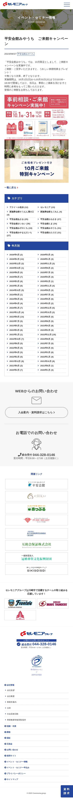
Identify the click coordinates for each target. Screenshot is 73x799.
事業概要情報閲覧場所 (15, 720)
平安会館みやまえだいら (19, 234)
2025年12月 (15, 263)
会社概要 (10, 696)
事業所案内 (11, 702)
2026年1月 (45, 259)
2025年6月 (14, 277)
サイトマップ (11, 779)
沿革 (8, 708)
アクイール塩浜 (19, 207)
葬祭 (7, 732)
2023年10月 (46, 312)
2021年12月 (15, 361)
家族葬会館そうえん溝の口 (20, 213)
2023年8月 (45, 317)
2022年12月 (46, 334)
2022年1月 (45, 357)
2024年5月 (45, 299)
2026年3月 (45, 255)
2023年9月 (14, 317)
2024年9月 (45, 290)
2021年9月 (14, 366)
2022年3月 (45, 352)
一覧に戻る (11, 187)
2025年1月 (14, 286)
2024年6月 (14, 299)
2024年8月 (14, 295)
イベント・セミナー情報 (16, 762)
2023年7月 (14, 321)
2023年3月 (14, 330)
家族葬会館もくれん (51, 212)
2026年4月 (14, 255)
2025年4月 (45, 277)
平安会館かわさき (50, 219)
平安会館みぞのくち (21, 228)
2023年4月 (45, 326)
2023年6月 (45, 321)
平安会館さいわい (20, 224)
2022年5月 (45, 348)
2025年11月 (46, 263)
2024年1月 (14, 308)
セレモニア (47, 207)
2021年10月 (46, 361)
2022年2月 (14, 357)
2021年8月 (45, 366)
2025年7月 (45, 272)
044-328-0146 (36, 455)
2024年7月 (45, 295)
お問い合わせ (11, 750)
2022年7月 (45, 343)
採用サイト (10, 756)
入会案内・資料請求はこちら (36, 412)
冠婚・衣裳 (10, 726)
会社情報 (9, 685)
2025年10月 (15, 268)
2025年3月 (14, 281)
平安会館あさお (19, 219)
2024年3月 (45, 303)
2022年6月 (14, 348)
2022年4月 (14, 352)
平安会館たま (48, 224)
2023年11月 (15, 312)
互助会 (8, 744)
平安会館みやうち (50, 228)
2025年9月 (45, 268)
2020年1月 (45, 370)
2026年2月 (14, 259)
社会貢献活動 (11, 714)
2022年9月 (45, 339)
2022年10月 (15, 339)
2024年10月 (15, 290)
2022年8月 (14, 343)
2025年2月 (45, 281)
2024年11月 (46, 286)
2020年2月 (14, 370)
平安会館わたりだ (50, 232)
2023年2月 (45, 330)
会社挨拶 (10, 690)
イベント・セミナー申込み (16, 767)
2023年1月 (14, 334)
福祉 (7, 738)
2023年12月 (46, 308)
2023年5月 (14, 326)
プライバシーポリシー (15, 773)
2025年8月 (14, 272)
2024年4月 (14, 303)
